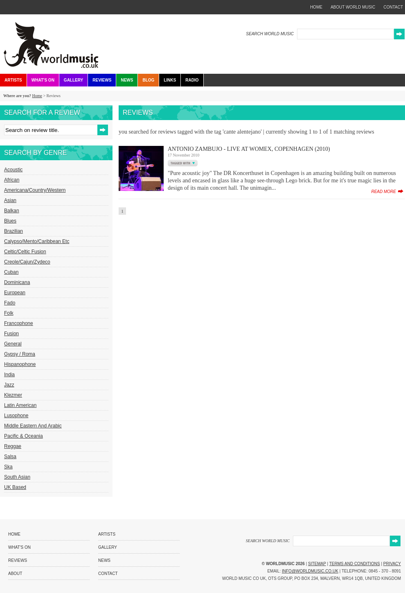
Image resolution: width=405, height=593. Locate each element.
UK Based (15, 487)
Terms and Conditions (354, 563)
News (127, 80)
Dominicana (17, 282)
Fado (9, 303)
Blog (148, 80)
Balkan (11, 211)
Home (37, 95)
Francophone (18, 323)
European (14, 292)
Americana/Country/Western (35, 190)
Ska (8, 467)
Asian (10, 200)
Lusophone (16, 415)
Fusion (11, 333)
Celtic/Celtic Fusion (25, 251)
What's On (43, 80)
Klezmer (13, 395)
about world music (353, 7)
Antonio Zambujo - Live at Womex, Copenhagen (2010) (249, 149)
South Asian (17, 477)
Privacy (392, 563)
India (9, 374)
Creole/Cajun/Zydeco (27, 262)
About (15, 573)
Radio (191, 80)
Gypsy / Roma (19, 354)
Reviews (101, 80)
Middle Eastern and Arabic (33, 426)
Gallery (73, 80)
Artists (13, 80)
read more (383, 191)
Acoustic (13, 170)
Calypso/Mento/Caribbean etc (36, 241)
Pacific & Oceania (23, 436)
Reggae (12, 446)
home (316, 7)
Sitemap (317, 563)
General (13, 344)
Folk (9, 313)
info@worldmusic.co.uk (310, 571)
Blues (10, 221)
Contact (108, 573)
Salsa (10, 456)
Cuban (11, 272)
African (11, 180)
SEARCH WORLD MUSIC (270, 34)
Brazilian (13, 231)
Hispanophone (20, 364)
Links (170, 80)
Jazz (9, 385)
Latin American (20, 405)
